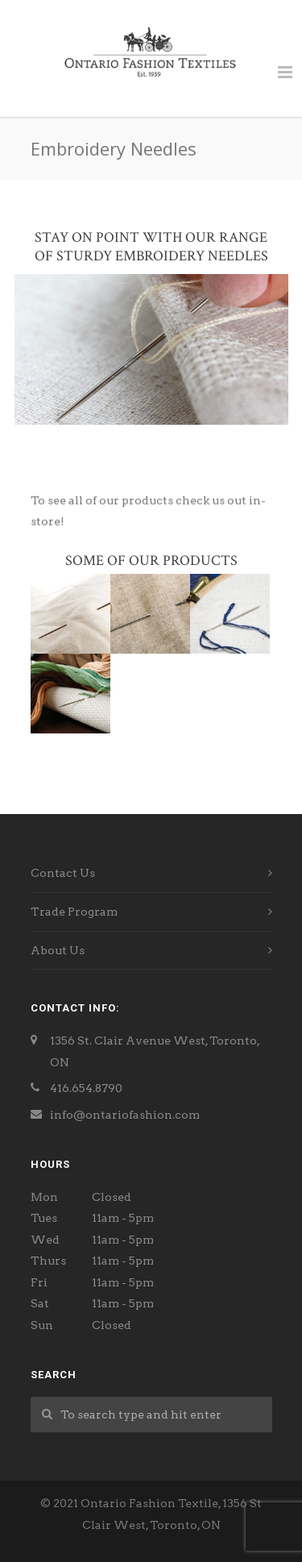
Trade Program (74, 911)
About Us (58, 950)
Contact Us (63, 872)
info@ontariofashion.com (125, 1114)
